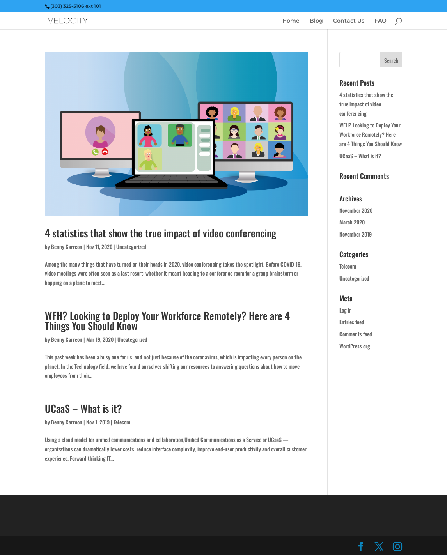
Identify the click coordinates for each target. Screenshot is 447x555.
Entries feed (351, 322)
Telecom (122, 422)
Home (291, 21)
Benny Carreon (66, 246)
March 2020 (352, 222)
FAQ (380, 21)
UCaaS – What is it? (83, 408)
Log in (345, 310)
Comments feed (355, 334)
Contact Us (348, 21)
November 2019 (355, 234)
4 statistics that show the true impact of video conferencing (160, 232)
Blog (316, 21)
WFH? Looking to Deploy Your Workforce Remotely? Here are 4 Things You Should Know (167, 320)
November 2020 (355, 210)
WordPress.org (354, 346)
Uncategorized (131, 246)
